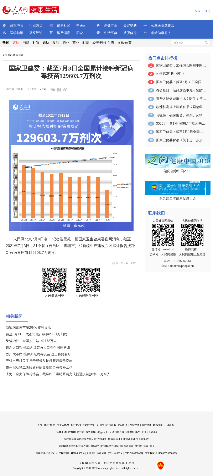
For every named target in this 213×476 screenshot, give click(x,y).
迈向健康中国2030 (177, 171)
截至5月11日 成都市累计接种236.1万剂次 (36, 334)
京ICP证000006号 (134, 453)
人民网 (6, 55)
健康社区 (63, 25)
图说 (79, 33)
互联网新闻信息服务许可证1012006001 (85, 439)
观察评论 (36, 33)
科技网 (80, 432)
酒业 (65, 42)
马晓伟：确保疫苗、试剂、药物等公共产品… (181, 115)
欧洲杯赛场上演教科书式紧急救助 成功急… (181, 107)
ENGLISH (170, 425)
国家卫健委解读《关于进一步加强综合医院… (181, 140)
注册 (208, 11)
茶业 (75, 42)
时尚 (35, 42)
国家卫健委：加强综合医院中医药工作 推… (181, 65)
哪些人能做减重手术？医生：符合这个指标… (181, 98)
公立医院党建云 (162, 25)
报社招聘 (76, 425)
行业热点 (36, 25)
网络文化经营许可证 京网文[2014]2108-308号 (60, 453)
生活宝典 (110, 33)
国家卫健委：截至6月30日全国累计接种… (181, 82)
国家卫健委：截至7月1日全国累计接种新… (181, 132)
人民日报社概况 (46, 425)
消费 (25, 42)
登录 (198, 11)
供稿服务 (123, 425)
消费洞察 (63, 33)
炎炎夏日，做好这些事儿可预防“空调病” (181, 90)
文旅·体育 (125, 42)
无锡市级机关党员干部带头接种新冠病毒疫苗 (39, 361)
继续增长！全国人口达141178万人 (31, 341)
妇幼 (45, 42)
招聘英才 (88, 425)
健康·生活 (18, 55)
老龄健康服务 (161, 33)
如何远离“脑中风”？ (170, 73)
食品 (55, 42)
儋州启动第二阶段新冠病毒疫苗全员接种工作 (39, 367)
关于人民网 (63, 425)
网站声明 (135, 425)
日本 (64, 432)
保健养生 (110, 25)
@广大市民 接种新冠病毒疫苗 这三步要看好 (38, 354)
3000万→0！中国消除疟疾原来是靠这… (181, 123)
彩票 (85, 42)
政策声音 (16, 25)
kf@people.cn (104, 432)
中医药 (81, 25)
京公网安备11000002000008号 (161, 453)
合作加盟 (111, 425)
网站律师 (146, 425)
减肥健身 (130, 33)
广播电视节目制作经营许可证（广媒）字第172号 (128, 446)
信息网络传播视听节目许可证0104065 (78, 446)
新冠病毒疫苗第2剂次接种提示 (28, 327)
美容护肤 (130, 25)
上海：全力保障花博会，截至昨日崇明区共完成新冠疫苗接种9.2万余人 (58, 374)
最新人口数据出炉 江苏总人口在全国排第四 (38, 347)
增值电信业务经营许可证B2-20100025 (128, 439)
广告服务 (99, 425)
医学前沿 (16, 33)
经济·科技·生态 (103, 42)
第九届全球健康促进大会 (177, 198)
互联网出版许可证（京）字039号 (105, 453)
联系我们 (158, 425)
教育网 (72, 432)
